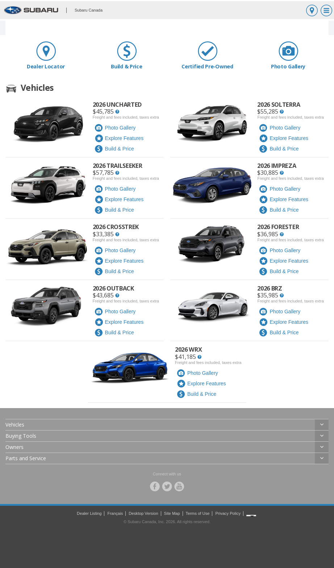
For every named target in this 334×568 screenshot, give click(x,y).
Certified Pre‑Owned (207, 55)
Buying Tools (20, 435)
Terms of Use (198, 513)
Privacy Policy (228, 513)
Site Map (172, 513)
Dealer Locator (45, 55)
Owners (14, 447)
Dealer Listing (89, 513)
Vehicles (14, 424)
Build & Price (126, 55)
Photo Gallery (288, 55)
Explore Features (119, 138)
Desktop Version (143, 513)
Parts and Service (25, 458)
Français (115, 513)
